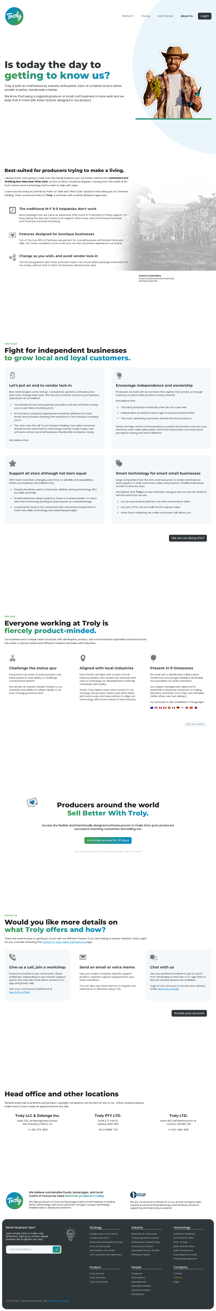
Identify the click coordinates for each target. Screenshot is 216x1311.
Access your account (189, 1013)
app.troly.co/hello (19, 992)
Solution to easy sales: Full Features (63, 942)
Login (205, 16)
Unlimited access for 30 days (108, 840)
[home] (14, 13)
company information (58, 1300)
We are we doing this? (188, 538)
